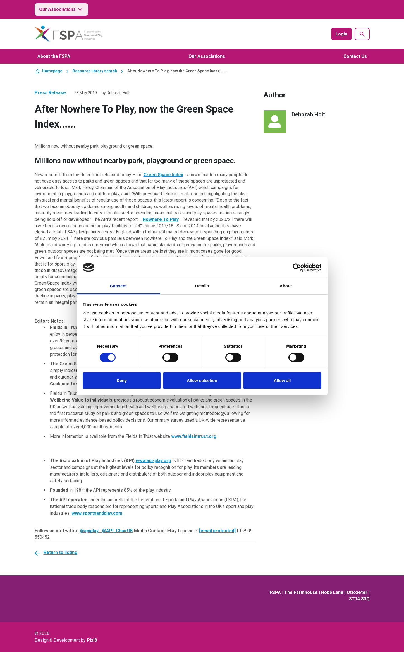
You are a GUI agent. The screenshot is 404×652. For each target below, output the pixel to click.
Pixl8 (92, 640)
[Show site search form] (362, 34)
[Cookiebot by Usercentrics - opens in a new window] (296, 267)
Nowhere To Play (161, 219)
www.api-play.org (153, 460)
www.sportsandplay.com (96, 513)
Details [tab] (202, 285)
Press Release (50, 92)
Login (341, 34)
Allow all (282, 380)
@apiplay (91, 530)
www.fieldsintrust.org (193, 436)
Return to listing (60, 552)
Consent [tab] (118, 285)
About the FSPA (53, 56)
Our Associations (61, 9)
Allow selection (202, 380)
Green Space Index (163, 174)
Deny (122, 380)
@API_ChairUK (117, 530)
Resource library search (95, 71)
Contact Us (355, 56)
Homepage (52, 71)
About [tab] (286, 285)
